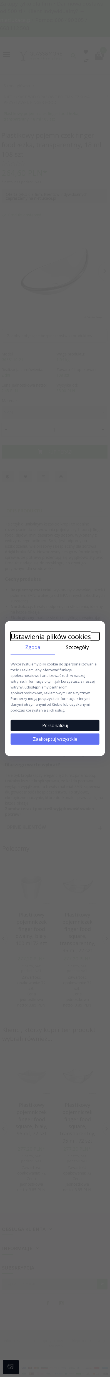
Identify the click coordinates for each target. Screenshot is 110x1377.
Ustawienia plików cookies (51, 636)
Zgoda (32, 647)
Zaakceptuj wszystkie (55, 739)
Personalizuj (55, 725)
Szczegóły (77, 647)
